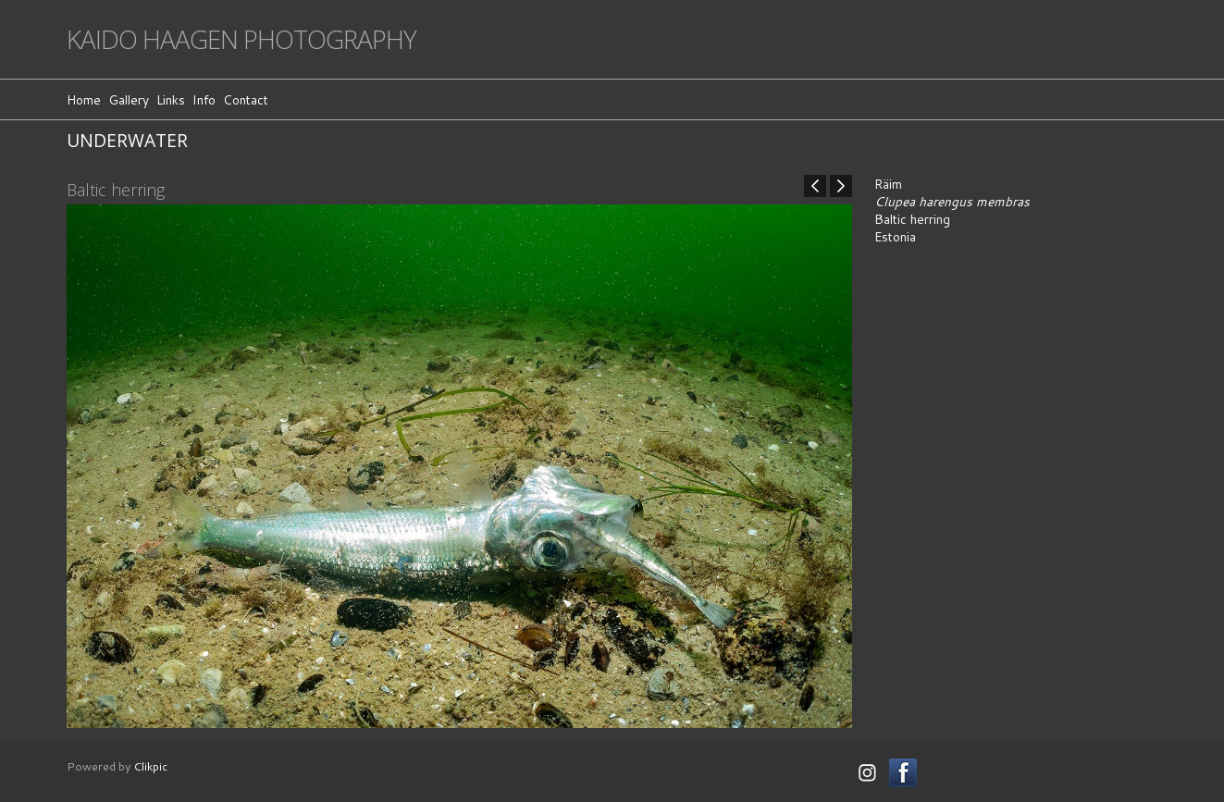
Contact (245, 99)
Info (204, 99)
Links (170, 99)
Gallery (128, 99)
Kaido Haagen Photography (241, 39)
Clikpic (150, 766)
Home (84, 99)
